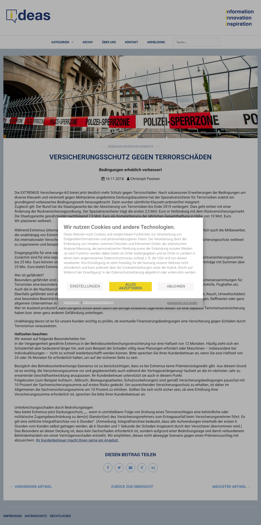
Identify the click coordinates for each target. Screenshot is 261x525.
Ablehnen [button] (176, 286)
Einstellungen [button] (85, 286)
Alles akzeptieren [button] (130, 286)
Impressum (72, 302)
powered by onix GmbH (182, 303)
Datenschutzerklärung (98, 302)
